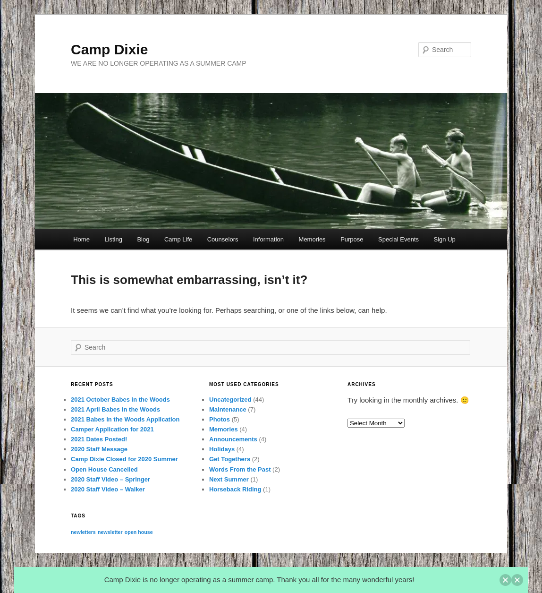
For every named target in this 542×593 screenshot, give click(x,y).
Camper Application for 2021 (112, 429)
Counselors (222, 239)
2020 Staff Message (99, 449)
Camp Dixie (109, 49)
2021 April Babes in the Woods (115, 409)
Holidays (222, 449)
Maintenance (227, 409)
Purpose (351, 239)
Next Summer (229, 479)
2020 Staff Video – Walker (108, 489)
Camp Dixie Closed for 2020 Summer (124, 459)
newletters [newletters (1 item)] (83, 532)
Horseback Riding (235, 489)
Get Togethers (229, 459)
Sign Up (445, 239)
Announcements (233, 439)
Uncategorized (230, 399)
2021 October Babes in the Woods (120, 399)
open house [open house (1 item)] (139, 532)
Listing (113, 239)
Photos (219, 419)
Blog (143, 239)
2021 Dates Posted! (99, 439)
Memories (312, 239)
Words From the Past (240, 469)
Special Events (398, 239)
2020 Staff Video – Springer (110, 479)
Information (268, 239)
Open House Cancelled (104, 469)
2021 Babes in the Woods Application (125, 419)
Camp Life (178, 239)
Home (81, 239)
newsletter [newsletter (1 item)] (110, 532)
